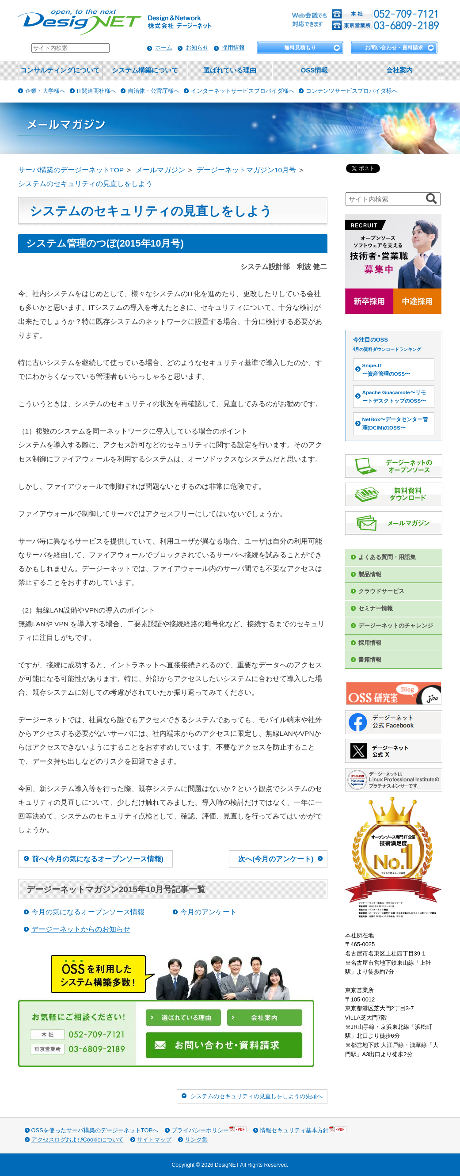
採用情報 (233, 47)
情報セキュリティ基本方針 (303, 1130)
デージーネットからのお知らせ (80, 929)
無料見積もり (300, 48)
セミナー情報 (375, 608)
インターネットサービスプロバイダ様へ (242, 91)
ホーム (163, 47)
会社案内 (399, 70)
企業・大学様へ (45, 91)
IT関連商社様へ (97, 91)
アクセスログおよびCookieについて (77, 1139)
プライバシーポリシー (209, 1130)
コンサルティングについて (60, 70)
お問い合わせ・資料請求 (394, 48)
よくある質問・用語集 (387, 557)
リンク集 (196, 1139)
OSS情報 (314, 70)
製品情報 (369, 574)
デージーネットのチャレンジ (395, 625)
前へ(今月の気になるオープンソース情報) (97, 859)
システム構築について (145, 70)
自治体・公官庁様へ (153, 91)
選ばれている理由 (229, 70)
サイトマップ (154, 1139)
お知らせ (197, 47)
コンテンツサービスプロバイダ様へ (352, 91)
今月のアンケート (208, 912)
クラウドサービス (381, 591)
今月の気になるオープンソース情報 (87, 912)
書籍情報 (369, 659)
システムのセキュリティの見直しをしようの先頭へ (256, 1096)
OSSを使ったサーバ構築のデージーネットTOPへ (95, 1130)
